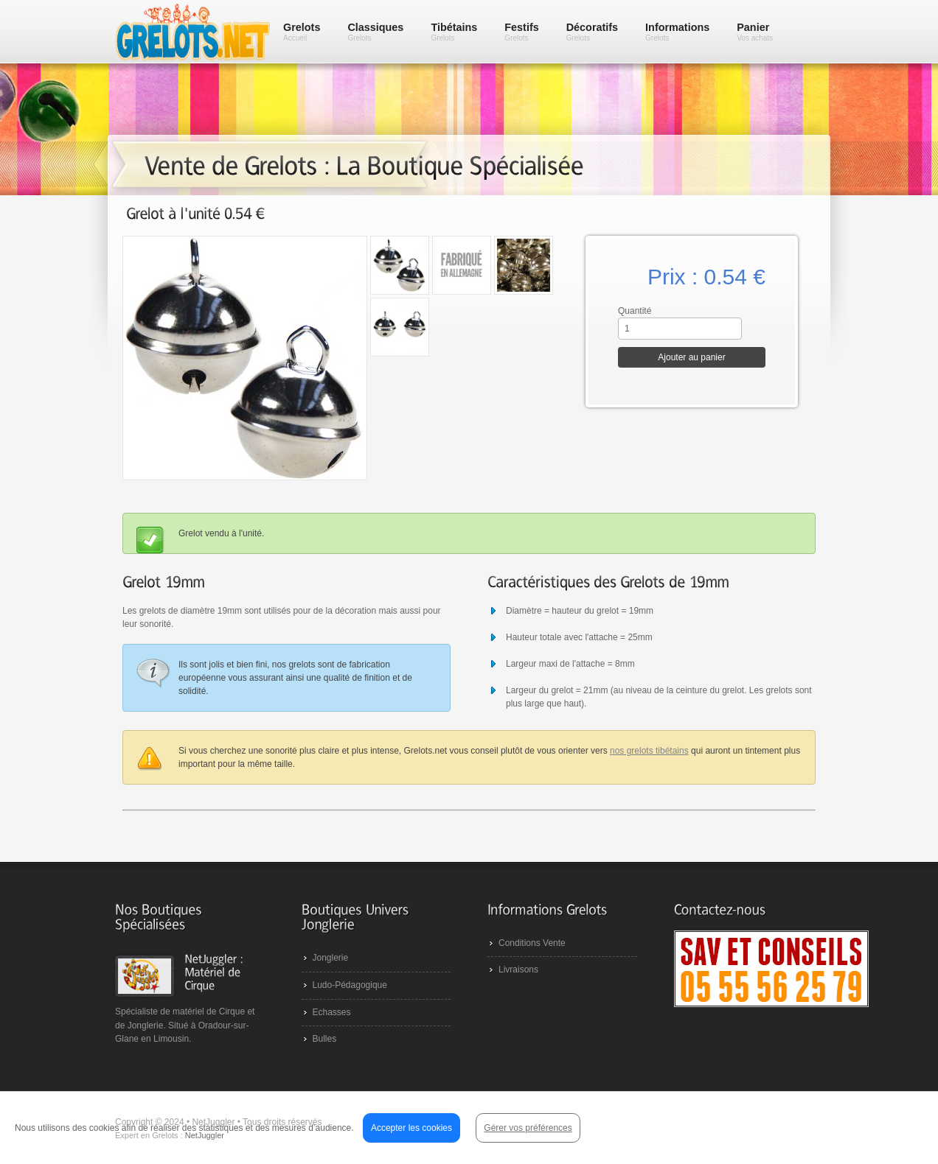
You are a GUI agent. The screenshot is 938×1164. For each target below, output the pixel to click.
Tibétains (454, 31)
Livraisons (518, 969)
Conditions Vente (532, 943)
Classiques (375, 31)
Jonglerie (331, 958)
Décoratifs (592, 31)
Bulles (325, 1039)
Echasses (332, 1012)
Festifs (521, 31)
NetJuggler (204, 1135)
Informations (677, 31)
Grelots (301, 31)
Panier (755, 31)
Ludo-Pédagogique (350, 985)
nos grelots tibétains (649, 751)
